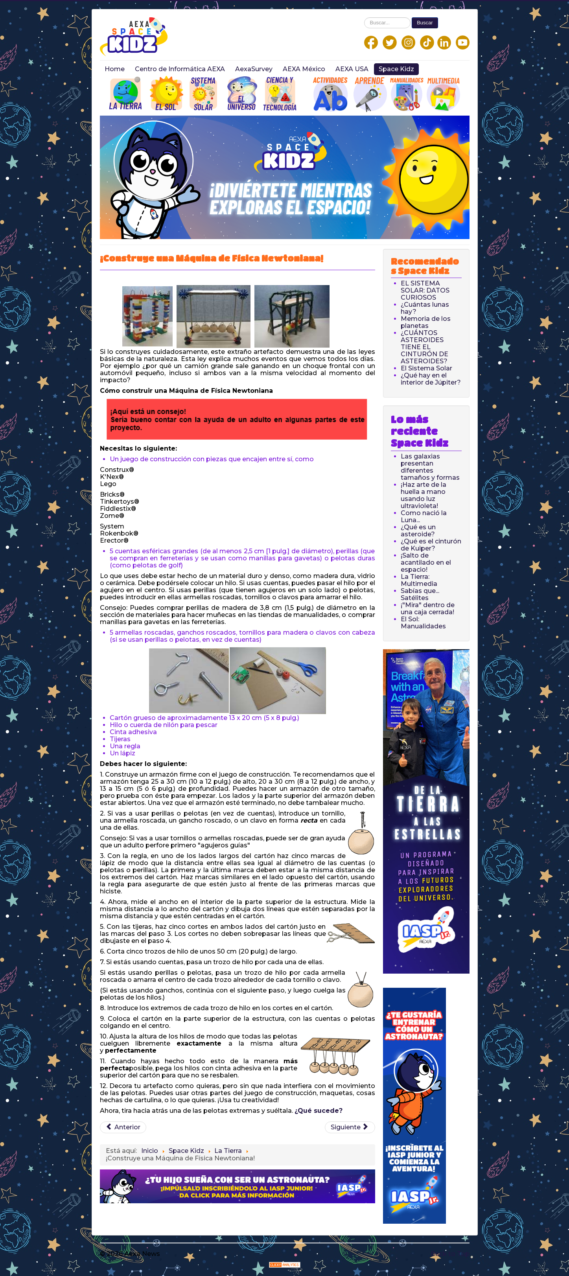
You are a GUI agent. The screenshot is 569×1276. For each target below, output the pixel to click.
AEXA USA (351, 69)
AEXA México (304, 69)
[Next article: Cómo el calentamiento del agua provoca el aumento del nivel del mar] (350, 1127)
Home (115, 69)
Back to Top (450, 1254)
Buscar (425, 23)
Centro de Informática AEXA (180, 69)
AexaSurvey (254, 69)
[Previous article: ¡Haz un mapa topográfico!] (123, 1127)
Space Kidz (396, 69)
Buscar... (364, 17)
